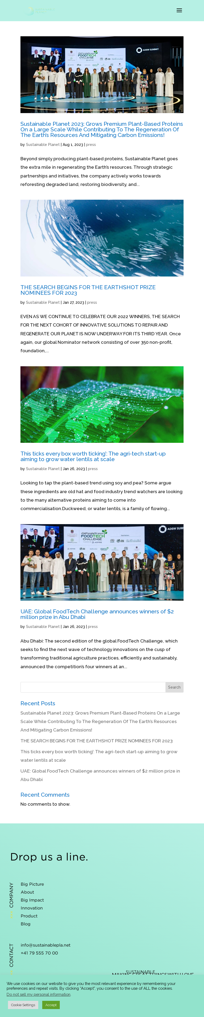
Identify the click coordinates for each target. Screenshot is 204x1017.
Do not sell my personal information (38, 994)
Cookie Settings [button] (23, 1005)
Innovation (32, 908)
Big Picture (32, 884)
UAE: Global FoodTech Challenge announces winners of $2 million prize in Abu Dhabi (97, 614)
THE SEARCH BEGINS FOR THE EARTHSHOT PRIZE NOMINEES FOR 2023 (88, 290)
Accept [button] (51, 1005)
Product (29, 915)
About (27, 892)
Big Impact (32, 900)
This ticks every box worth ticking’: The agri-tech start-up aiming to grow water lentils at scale (93, 456)
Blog (26, 923)
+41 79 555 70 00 (39, 953)
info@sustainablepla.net (45, 945)
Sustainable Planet (43, 144)
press (91, 144)
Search (174, 687)
